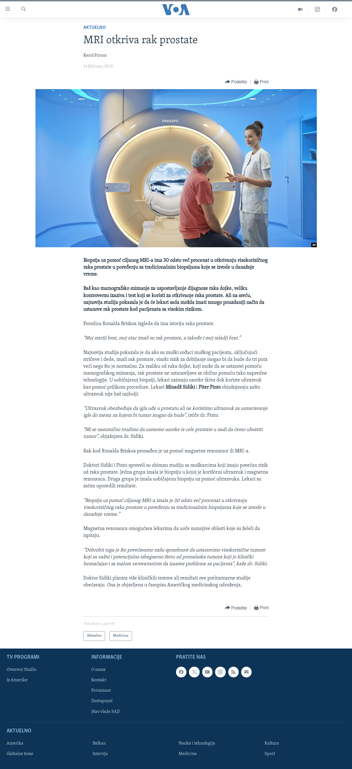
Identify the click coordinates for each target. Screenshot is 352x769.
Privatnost (101, 690)
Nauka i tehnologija (196, 743)
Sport (270, 754)
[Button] (236, 82)
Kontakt (98, 680)
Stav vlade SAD (105, 711)
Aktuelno (94, 27)
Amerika (15, 743)
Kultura (272, 743)
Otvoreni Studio (21, 670)
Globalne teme (20, 754)
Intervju (100, 754)
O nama (98, 670)
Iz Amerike (17, 680)
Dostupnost (101, 701)
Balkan (99, 743)
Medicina (187, 754)
